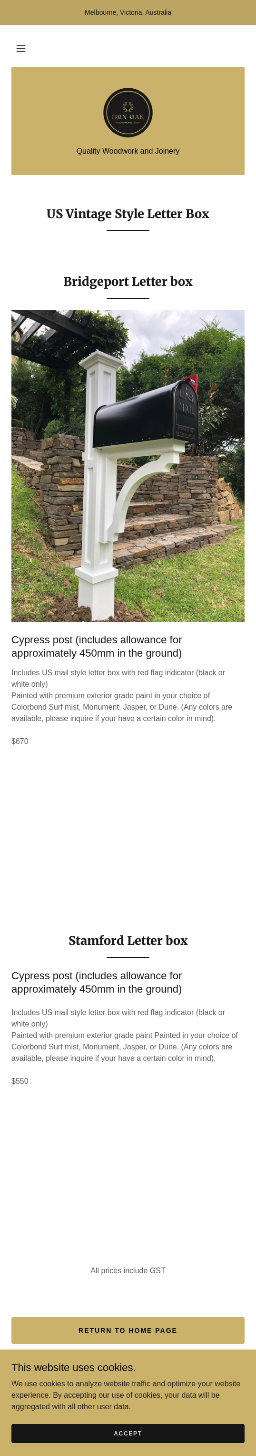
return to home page (128, 1330)
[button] (20, 48)
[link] (128, 112)
